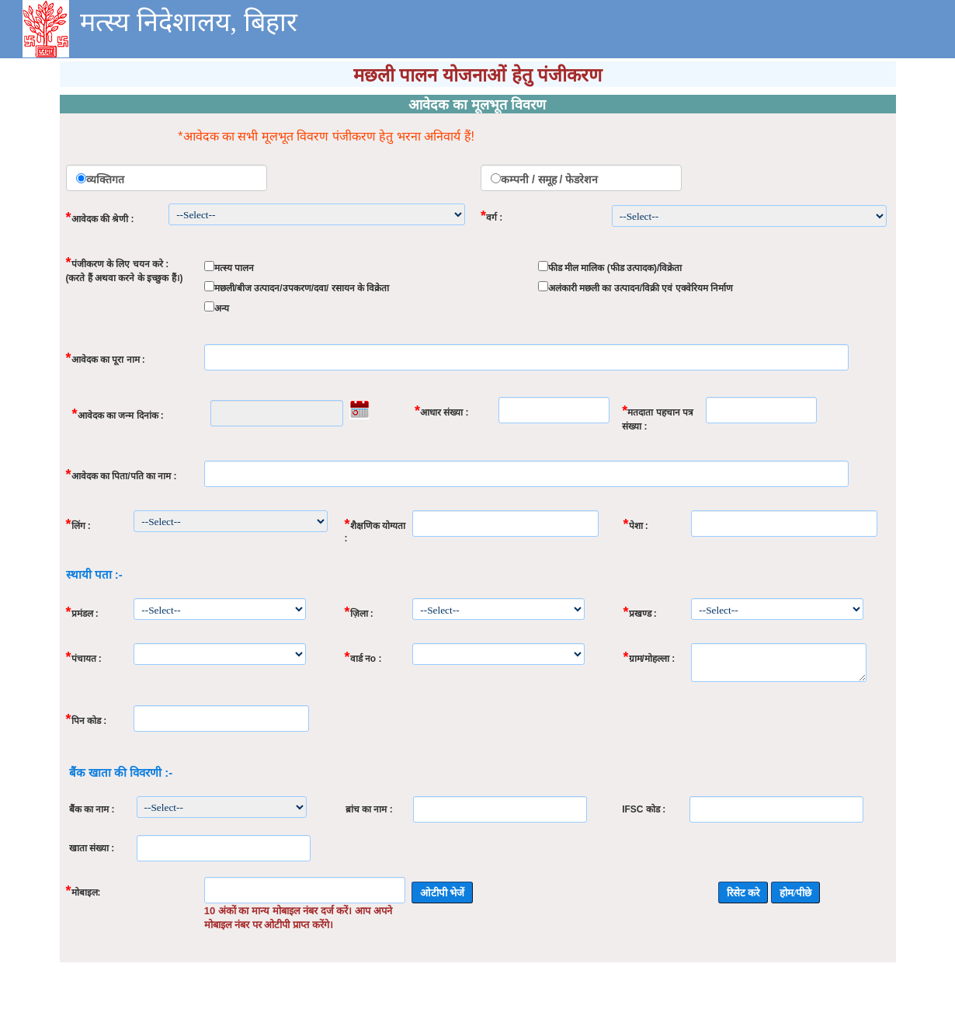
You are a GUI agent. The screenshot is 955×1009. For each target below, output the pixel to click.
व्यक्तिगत (105, 179)
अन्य (221, 308)
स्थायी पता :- (94, 574)
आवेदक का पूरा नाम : (105, 358)
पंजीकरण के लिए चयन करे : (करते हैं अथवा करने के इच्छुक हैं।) (124, 269)
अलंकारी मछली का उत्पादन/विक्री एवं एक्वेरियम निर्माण (640, 288)
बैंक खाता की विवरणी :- (121, 772)
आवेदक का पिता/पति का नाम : (121, 474)
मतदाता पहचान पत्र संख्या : (657, 417)
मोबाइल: (83, 891)
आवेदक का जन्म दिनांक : (118, 414)
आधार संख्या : (442, 411)
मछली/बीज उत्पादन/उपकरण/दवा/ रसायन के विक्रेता (302, 288)
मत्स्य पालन (234, 268)
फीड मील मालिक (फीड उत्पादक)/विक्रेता (615, 268)
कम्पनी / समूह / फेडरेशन (549, 179)
